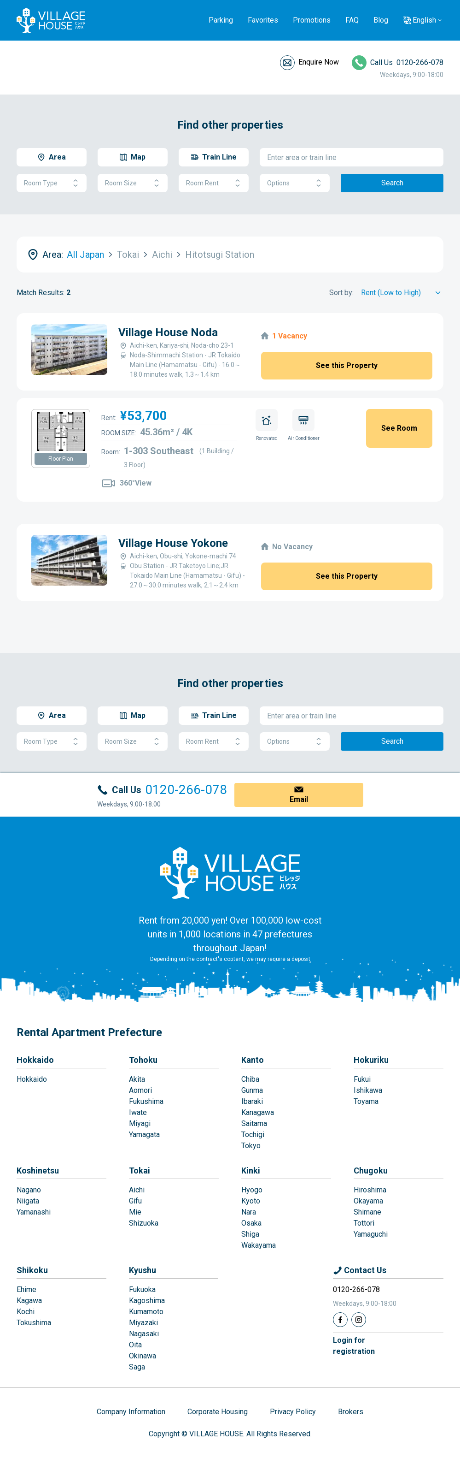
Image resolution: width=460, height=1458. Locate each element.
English (424, 20)
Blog (380, 20)
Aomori (140, 1090)
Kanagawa (257, 1112)
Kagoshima (147, 1300)
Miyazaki (143, 1322)
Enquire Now (318, 62)
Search (392, 182)
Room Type (51, 183)
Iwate (138, 1112)
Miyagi (140, 1123)
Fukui (362, 1079)
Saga (137, 1367)
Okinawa (142, 1355)
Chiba (250, 1079)
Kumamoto (146, 1311)
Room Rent (213, 183)
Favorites (263, 20)
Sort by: (341, 292)
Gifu (135, 1201)
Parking (221, 20)
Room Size (132, 183)
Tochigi (252, 1134)
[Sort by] (402, 292)
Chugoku (371, 1170)
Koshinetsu (38, 1170)
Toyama (366, 1101)
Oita (135, 1344)
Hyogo (251, 1189)
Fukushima (146, 1101)
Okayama (368, 1201)
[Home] (230, 872)
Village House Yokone (173, 543)
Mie (135, 1212)
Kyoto (250, 1201)
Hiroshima (370, 1189)
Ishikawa (368, 1090)
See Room (399, 428)
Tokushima (34, 1322)
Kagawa (29, 1300)
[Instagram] (358, 1319)
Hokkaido (35, 1060)
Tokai (139, 1170)
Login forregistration (354, 1346)
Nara (248, 1212)
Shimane (367, 1212)
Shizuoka (143, 1223)
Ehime (26, 1289)
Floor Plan (60, 459)
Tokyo (251, 1145)
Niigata (28, 1201)
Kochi (26, 1311)
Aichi (137, 1189)
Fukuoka (142, 1289)
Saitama (254, 1123)
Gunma (252, 1090)
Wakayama (258, 1245)
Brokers (350, 1411)
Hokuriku (371, 1060)
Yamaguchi (371, 1234)
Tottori (364, 1223)
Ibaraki (252, 1101)
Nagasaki (144, 1333)
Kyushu (142, 1270)
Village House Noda (168, 332)
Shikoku (32, 1270)
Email (299, 799)
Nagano (29, 1189)
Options (294, 183)
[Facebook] (340, 1319)
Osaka (251, 1223)
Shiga (250, 1234)
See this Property (347, 365)
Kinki (250, 1170)
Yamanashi (34, 1212)
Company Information (131, 1411)
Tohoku (143, 1060)
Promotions (312, 20)
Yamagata (144, 1134)
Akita (137, 1079)
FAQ (352, 20)
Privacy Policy (293, 1411)
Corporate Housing (217, 1411)
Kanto (252, 1060)
